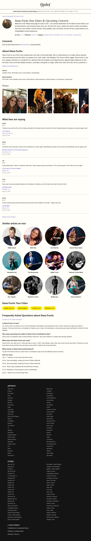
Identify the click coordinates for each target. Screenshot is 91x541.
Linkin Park (10, 414)
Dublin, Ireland (50, 485)
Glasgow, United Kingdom (53, 466)
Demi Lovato (50, 425)
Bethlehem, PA (49, 308)
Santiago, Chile (50, 519)
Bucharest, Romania (52, 496)
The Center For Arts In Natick (11, 168)
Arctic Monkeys (50, 411)
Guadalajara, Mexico (13, 508)
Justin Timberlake (51, 398)
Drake (9, 395)
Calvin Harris (50, 446)
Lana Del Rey (50, 400)
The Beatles (11, 421)
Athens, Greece (51, 482)
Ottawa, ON (11, 492)
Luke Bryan (50, 439)
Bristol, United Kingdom (14, 519)
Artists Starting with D (8, 16)
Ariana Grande (11, 437)
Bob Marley (50, 448)
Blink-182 (49, 434)
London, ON (11, 487)
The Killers (49, 428)
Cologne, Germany (51, 476)
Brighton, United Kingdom (53, 469)
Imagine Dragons (12, 434)
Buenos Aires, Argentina (53, 517)
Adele (9, 407)
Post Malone (50, 395)
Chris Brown (50, 393)
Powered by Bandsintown (18, 528)
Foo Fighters (50, 405)
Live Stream (6, 131)
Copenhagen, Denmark (53, 473)
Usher (9, 448)
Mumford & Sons (51, 421)
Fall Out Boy (50, 418)
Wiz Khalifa (49, 455)
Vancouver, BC (11, 496)
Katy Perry (10, 398)
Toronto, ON (11, 494)
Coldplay (10, 400)
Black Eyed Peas (51, 441)
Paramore (10, 451)
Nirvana (49, 402)
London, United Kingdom (14, 515)
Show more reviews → (10, 217)
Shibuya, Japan (51, 508)
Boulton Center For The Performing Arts (15, 150)
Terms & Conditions (16, 531)
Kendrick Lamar (12, 444)
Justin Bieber (11, 411)
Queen (9, 453)
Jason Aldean (50, 453)
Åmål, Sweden (22, 308)
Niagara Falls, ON (12, 499)
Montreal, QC (11, 501)
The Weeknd (11, 425)
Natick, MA (5, 170)
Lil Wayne (49, 391)
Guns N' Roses (50, 423)
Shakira (49, 432)
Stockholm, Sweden (52, 499)
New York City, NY (7, 133)
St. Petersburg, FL (12, 476)
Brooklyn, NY (6, 189)
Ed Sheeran (11, 405)
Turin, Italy (49, 489)
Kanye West (11, 455)
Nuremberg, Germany (52, 478)
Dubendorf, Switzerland (53, 501)
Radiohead (49, 430)
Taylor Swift (10, 388)
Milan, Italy (49, 487)
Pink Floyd (49, 414)
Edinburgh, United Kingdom (15, 517)
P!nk (9, 446)
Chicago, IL (10, 469)
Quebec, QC (11, 485)
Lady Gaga (10, 409)
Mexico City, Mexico (13, 505)
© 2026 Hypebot (14, 525)
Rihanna (10, 418)
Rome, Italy (50, 492)
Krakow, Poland (51, 494)
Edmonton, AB (11, 503)
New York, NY (11, 464)
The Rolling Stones (51, 444)
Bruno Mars (11, 393)
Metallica (10, 430)
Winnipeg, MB (11, 478)
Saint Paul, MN (11, 471)
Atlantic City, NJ (9, 308)
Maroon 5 (10, 402)
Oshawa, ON (11, 489)
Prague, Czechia (51, 471)
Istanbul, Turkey (51, 503)
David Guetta (50, 416)
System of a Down (51, 409)
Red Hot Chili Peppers (13, 416)
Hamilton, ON (11, 480)
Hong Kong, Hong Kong (53, 505)
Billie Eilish (10, 441)
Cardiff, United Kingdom (14, 512)
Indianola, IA (11, 466)
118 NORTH (6, 206)
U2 (8, 428)
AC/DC (48, 407)
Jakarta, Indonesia (51, 512)
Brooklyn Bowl (7, 187)
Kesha (48, 437)
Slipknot (49, 451)
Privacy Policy (14, 534)
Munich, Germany (51, 480)
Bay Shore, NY (6, 152)
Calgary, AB (11, 482)
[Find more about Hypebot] (46, 4)
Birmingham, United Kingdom (54, 464)
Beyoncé (10, 423)
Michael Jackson (12, 439)
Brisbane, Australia (51, 515)
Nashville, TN (11, 473)
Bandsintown (26, 44)
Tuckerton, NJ (36, 308)
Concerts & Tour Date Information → (13, 319)
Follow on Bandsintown (11, 66)
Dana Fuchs (19, 16)
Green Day (10, 432)
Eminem (10, 391)
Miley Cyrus (50, 388)
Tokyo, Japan (50, 510)
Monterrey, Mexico (12, 510)
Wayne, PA (5, 208)
